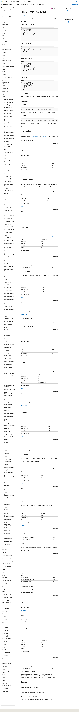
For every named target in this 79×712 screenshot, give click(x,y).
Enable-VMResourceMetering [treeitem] (9, 188)
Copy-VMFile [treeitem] (6, 149)
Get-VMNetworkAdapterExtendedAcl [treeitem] (9, 243)
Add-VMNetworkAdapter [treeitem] (8, 111)
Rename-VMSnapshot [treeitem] (7, 430)
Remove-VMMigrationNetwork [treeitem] (9, 373)
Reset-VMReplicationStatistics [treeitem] (9, 434)
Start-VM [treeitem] (5, 522)
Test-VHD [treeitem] (5, 539)
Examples (68, 13)
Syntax (67, 10)
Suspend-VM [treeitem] (6, 536)
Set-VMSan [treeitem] (6, 506)
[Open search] (74, 1)
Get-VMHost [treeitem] (6, 220)
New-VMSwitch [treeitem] (6, 350)
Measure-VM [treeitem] (6, 323)
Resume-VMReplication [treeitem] (8, 444)
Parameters (68, 14)
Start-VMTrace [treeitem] (6, 527)
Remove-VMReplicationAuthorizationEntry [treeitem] (9, 398)
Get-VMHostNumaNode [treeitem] (8, 224)
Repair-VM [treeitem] (6, 433)
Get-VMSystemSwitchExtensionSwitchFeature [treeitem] (9, 314)
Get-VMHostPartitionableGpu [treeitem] (9, 227)
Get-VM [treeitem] (5, 201)
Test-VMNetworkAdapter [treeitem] (8, 541)
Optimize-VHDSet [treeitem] (7, 353)
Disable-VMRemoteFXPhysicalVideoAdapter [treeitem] (9, 160)
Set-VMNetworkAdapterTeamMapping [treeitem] (9, 488)
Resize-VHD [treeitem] (6, 437)
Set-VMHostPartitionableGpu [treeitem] (9, 467)
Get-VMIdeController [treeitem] (7, 230)
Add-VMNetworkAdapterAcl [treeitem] (8, 113)
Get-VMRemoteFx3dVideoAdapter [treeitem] (9, 266)
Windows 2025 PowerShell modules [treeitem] (8, 15)
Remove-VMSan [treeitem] (6, 402)
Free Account (75, 4)
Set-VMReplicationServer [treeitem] (8, 502)
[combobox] (8, 10)
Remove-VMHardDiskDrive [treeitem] (8, 369)
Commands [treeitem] (6, 97)
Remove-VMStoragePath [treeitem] (8, 408)
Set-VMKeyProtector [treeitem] (7, 469)
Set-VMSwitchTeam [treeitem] (7, 519)
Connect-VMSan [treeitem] (7, 146)
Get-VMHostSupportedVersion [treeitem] (9, 229)
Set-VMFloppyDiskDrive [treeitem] (8, 459)
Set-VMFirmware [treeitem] (7, 458)
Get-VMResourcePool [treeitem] (7, 279)
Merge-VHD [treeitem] (6, 327)
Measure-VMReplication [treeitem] (8, 324)
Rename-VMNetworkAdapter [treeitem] (9, 425)
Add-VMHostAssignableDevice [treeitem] (9, 108)
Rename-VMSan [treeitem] (6, 428)
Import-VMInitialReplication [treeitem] (8, 321)
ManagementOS (24, 174)
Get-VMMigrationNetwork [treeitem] (8, 237)
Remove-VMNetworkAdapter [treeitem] (9, 375)
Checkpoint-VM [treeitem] (6, 139)
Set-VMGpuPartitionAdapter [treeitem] (9, 461)
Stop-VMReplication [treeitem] (7, 533)
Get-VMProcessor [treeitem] (7, 263)
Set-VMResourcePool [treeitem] (7, 504)
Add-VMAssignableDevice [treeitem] (8, 99)
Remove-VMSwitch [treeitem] (7, 410)
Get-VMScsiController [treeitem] (7, 282)
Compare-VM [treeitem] (6, 141)
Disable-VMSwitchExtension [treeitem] (8, 164)
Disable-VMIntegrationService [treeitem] (9, 155)
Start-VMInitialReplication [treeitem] (8, 525)
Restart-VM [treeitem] (6, 439)
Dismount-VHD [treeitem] (6, 172)
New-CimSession (35, 136)
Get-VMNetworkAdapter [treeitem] (8, 238)
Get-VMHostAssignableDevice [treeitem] (9, 221)
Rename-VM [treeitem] (6, 422)
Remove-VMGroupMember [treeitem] (8, 367)
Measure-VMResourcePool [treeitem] (8, 326)
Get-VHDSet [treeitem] (6, 198)
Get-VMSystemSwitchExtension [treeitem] (9, 306)
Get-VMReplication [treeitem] (7, 272)
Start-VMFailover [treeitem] (7, 524)
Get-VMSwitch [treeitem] (6, 289)
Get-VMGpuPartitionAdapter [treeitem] (9, 215)
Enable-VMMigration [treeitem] (7, 181)
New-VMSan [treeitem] (6, 348)
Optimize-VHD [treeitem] (6, 352)
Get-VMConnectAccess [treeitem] (8, 207)
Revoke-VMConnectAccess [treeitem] (8, 445)
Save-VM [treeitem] (5, 447)
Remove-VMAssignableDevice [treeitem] (9, 358)
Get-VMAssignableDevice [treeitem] (8, 202)
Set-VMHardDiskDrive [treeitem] (7, 462)
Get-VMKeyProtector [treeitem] (7, 234)
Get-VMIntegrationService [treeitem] (8, 232)
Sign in (76, 1)
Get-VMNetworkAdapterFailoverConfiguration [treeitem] (9, 247)
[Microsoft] (2, 1)
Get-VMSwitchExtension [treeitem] (8, 290)
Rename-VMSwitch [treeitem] (7, 431)
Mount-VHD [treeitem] (6, 329)
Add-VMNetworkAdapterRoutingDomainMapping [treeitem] (9, 121)
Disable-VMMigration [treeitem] (7, 157)
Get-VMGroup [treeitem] (6, 216)
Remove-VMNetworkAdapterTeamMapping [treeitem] (9, 389)
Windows (25, 8)
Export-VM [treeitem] (6, 193)
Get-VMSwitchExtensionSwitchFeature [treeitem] (9, 302)
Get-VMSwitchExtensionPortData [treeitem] (9, 293)
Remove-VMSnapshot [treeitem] (7, 407)
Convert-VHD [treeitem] (6, 147)
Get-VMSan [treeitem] (6, 281)
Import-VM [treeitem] (6, 319)
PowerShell (29, 8)
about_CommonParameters (26, 678)
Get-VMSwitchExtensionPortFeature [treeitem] (9, 296)
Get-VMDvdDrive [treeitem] (7, 209)
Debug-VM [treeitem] (6, 150)
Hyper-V (34, 8)
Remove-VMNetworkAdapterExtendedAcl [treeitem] (9, 381)
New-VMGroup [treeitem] (6, 341)
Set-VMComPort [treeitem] (7, 453)
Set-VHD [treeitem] (5, 448)
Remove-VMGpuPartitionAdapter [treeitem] (8, 364)
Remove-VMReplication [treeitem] (8, 395)
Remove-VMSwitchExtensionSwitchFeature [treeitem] (9, 416)
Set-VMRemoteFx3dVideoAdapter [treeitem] (9, 495)
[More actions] (57, 8)
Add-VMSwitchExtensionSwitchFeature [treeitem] (9, 135)
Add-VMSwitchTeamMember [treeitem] (9, 138)
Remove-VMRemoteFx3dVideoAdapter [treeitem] (9, 393)
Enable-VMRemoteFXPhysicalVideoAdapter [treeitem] (9, 184)
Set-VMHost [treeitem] (6, 464)
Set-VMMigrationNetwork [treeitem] (8, 472)
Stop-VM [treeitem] (5, 528)
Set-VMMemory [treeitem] (6, 470)
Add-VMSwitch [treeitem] (6, 129)
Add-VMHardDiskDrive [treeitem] (8, 107)
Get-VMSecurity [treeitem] (6, 284)
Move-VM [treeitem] (5, 333)
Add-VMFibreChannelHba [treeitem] (8, 102)
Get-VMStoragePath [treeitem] (7, 287)
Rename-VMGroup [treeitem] (7, 423)
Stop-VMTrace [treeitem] (6, 535)
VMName (23, 158)
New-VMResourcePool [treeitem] (7, 347)
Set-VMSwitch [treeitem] (6, 510)
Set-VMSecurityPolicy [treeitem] (7, 509)
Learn (21, 8)
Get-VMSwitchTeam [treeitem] (7, 305)
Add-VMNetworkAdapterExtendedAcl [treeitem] (9, 116)
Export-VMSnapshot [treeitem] (7, 195)
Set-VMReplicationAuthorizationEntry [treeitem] (9, 500)
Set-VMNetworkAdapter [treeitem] (8, 473)
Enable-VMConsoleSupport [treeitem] (8, 176)
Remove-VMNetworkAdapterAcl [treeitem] (8, 377)
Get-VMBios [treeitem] (6, 204)
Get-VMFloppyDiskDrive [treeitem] (8, 213)
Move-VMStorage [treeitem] (7, 335)
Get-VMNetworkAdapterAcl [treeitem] (8, 240)
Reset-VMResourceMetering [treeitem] (8, 436)
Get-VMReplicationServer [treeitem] (8, 278)
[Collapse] (13, 7)
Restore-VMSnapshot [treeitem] (7, 440)
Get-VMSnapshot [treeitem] (7, 285)
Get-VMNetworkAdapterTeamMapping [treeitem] (9, 259)
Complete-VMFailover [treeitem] (7, 143)
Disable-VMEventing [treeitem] (7, 154)
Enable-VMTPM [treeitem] (6, 191)
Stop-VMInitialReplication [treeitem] (8, 532)
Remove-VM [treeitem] (6, 356)
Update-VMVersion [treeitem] (7, 544)
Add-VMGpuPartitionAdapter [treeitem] (9, 104)
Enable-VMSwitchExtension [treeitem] (8, 190)
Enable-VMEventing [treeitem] (7, 178)
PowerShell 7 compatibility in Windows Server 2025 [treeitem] (7, 17)
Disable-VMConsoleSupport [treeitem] (8, 152)
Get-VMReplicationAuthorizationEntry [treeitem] (9, 275)
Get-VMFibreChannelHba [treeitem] (8, 210)
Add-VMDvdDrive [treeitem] (7, 101)
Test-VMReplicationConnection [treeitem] (9, 543)
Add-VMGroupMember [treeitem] (8, 105)
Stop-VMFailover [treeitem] (7, 530)
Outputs (68, 16)
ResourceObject (24, 610)
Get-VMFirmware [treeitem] (7, 212)
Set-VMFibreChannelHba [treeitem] (8, 456)
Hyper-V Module (26, 15)
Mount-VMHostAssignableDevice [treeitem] (8, 331)
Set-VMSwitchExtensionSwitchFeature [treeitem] (9, 516)
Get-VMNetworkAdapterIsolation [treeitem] (9, 251)
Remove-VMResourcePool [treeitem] (8, 401)
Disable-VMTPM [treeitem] (6, 166)
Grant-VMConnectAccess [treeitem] (8, 318)
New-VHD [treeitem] (5, 338)
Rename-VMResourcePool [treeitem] (8, 426)
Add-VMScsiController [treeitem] (8, 126)
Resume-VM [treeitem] (6, 442)
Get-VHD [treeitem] (5, 196)
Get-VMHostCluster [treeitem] (7, 223)
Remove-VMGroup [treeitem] (7, 365)
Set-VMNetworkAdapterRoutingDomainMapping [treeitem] (9, 484)
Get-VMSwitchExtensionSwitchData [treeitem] (9, 298)
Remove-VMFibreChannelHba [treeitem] (9, 361)
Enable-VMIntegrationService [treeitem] (9, 179)
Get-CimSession (44, 136)
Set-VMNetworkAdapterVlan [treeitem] (9, 491)
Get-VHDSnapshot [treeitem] (7, 199)
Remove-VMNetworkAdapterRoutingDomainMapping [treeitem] (9, 385)
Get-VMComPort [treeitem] (7, 205)
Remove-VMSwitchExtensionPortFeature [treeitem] (9, 413)
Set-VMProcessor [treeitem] (7, 492)
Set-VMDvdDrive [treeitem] (7, 455)
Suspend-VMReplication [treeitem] (8, 538)
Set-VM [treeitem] (5, 450)
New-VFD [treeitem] (5, 336)
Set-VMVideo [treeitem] (6, 521)
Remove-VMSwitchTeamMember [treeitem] (8, 420)
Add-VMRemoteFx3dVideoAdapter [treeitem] (9, 124)
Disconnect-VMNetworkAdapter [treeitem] (7, 168)
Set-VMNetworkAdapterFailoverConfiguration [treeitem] (9, 477)
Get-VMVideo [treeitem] (6, 316)
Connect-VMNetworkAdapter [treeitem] (9, 144)
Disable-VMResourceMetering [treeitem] (9, 162)
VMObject (23, 408)
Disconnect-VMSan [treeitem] (7, 170)
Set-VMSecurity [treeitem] (6, 507)
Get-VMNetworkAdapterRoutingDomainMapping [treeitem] (9, 255)
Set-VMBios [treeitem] (6, 451)
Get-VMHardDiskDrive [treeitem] (8, 218)
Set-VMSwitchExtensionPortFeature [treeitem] (9, 513)
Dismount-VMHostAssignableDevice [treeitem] (8, 174)
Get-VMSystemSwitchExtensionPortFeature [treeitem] (9, 309)
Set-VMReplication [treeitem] (7, 497)
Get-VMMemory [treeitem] (7, 235)
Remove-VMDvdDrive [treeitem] (7, 359)
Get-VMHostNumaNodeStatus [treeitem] (9, 226)
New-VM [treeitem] (5, 340)
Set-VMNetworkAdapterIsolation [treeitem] (9, 480)
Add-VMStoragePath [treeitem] (7, 128)
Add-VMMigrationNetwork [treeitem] (8, 110)
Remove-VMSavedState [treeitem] (8, 404)
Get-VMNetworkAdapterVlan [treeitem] (9, 261)
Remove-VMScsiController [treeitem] (8, 405)
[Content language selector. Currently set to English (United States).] (6, 710)
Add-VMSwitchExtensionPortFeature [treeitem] (9, 132)
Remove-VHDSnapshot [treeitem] (8, 355)
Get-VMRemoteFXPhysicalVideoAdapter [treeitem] (9, 269)
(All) (22, 253)
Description (68, 11)
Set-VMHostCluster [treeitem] (7, 465)
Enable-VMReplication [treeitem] (7, 187)
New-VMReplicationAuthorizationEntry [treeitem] (9, 344)
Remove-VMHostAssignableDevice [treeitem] (8, 371)
